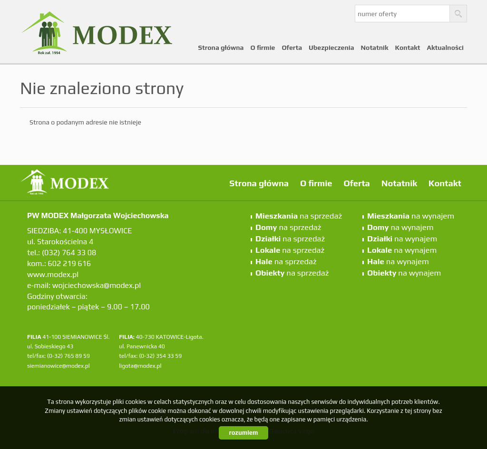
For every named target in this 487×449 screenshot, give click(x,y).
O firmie (263, 47)
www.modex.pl (52, 274)
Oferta (292, 47)
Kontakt (407, 47)
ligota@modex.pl (140, 366)
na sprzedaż (298, 215)
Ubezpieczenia (331, 47)
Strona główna (221, 47)
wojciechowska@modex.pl (96, 285)
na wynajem (410, 215)
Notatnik (375, 47)
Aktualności (445, 47)
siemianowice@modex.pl (58, 366)
